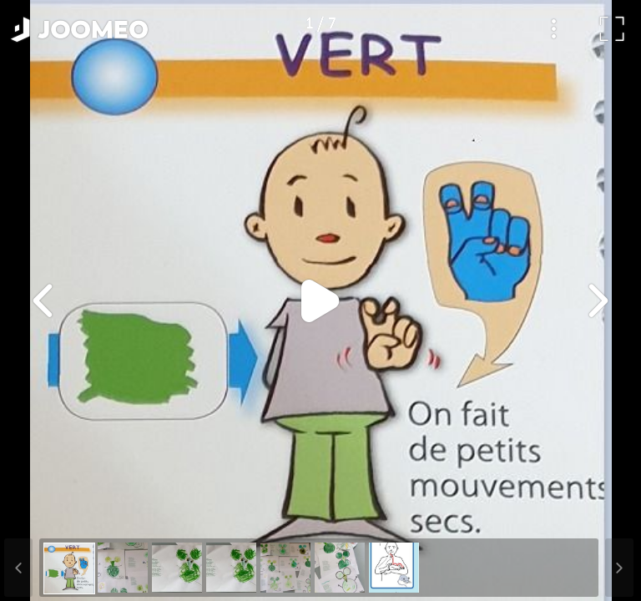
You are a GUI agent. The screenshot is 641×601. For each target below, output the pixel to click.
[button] (44, 515)
